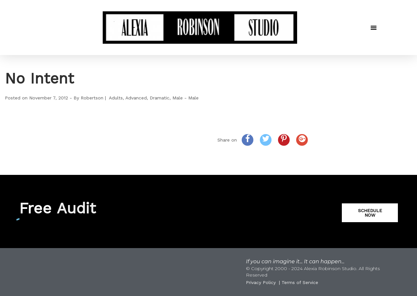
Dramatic (159, 97)
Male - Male (185, 97)
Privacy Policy (261, 282)
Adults (116, 97)
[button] (373, 27)
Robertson (92, 97)
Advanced (136, 97)
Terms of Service (300, 282)
